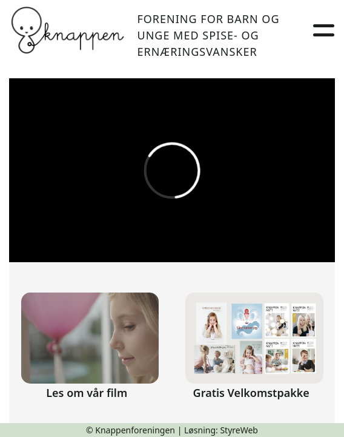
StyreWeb (239, 430)
